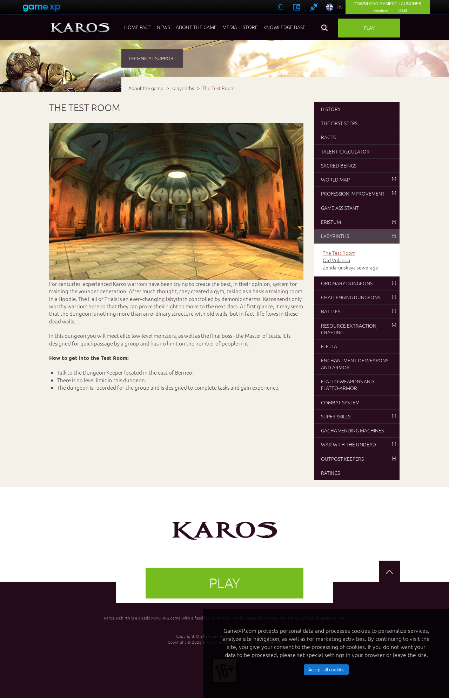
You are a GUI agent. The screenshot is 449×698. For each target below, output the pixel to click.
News (163, 26)
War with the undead (358, 444)
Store (250, 26)
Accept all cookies (326, 669)
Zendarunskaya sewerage (350, 267)
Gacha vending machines (352, 430)
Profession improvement (358, 193)
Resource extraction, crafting (358, 329)
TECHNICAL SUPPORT (152, 58)
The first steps (339, 122)
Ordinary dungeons (358, 283)
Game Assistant (340, 207)
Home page (137, 26)
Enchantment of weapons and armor (354, 363)
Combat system (340, 402)
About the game (196, 26)
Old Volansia (336, 260)
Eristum (358, 221)
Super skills (358, 416)
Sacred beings (338, 165)
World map (358, 179)
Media (229, 26)
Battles (358, 311)
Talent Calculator (345, 151)
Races (328, 137)
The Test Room (339, 252)
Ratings (330, 472)
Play (369, 27)
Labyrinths (358, 235)
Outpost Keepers (358, 458)
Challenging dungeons (358, 297)
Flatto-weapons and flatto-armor (347, 384)
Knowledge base (284, 26)
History (331, 108)
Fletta (329, 346)
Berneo (183, 372)
